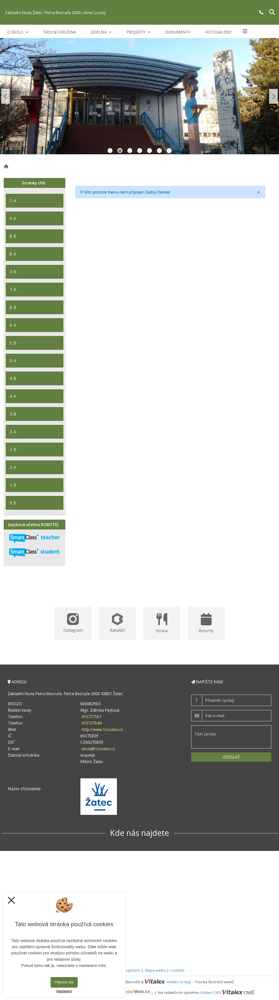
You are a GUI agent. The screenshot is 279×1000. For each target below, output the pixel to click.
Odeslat (231, 757)
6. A (13, 325)
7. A (13, 289)
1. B (13, 485)
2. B (13, 449)
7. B (13, 272)
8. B (13, 236)
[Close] (258, 192)
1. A (13, 200)
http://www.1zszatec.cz (102, 729)
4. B (13, 378)
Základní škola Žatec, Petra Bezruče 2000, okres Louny (55, 12)
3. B (13, 414)
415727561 (91, 716)
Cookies (177, 970)
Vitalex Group (179, 981)
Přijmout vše (64, 982)
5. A (13, 360)
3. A (13, 431)
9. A (13, 218)
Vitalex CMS (210, 992)
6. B (13, 307)
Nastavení (64, 991)
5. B (13, 343)
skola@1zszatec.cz (98, 748)
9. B (13, 503)
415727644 (91, 723)
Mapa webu (155, 970)
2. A (13, 467)
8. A (13, 254)
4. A (13, 396)
